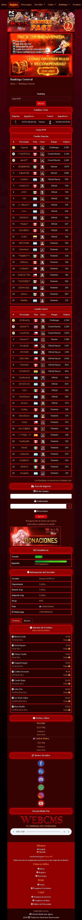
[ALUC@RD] (24, 428)
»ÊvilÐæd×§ (24, 320)
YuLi (24, 390)
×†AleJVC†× (24, 185)
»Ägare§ (24, 147)
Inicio (4, 4)
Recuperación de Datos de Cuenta (41, 521)
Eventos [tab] (16, 620)
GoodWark (24, 333)
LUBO (24, 236)
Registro (14, 4)
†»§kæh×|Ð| (24, 173)
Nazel (24, 422)
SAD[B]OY (24, 460)
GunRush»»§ (24, 377)
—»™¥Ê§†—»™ (24, 435)
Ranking (41, 94)
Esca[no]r (24, 345)
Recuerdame (42, 511)
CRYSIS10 (24, 352)
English (41, 849)
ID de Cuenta (41, 491)
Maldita (24, 300)
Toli (24, 198)
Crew (24, 211)
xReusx (24, 294)
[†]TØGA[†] (24, 287)
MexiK (24, 447)
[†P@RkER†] (24, 166)
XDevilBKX (24, 230)
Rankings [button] (63, 4)
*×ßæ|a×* (24, 224)
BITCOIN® (24, 243)
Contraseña (41, 501)
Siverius (24, 403)
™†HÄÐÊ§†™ (24, 281)
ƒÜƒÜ (24, 192)
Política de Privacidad (41, 904)
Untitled (24, 179)
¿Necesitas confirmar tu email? (41, 524)
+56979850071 (46, 612)
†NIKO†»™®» (24, 275)
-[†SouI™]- (24, 326)
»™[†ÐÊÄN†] (24, 154)
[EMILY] (24, 466)
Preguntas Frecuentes (41, 888)
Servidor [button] (39, 4)
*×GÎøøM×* (24, 268)
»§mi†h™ (24, 160)
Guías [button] (51, 4)
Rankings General (27, 84)
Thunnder (24, 365)
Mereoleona (24, 416)
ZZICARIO (24, 358)
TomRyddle (24, 441)
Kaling (24, 409)
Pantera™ (24, 339)
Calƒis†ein (24, 454)
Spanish (41, 852)
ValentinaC (24, 249)
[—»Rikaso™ (24, 205)
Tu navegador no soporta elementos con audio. (41, 831)
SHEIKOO (24, 217)
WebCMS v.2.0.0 (41, 911)
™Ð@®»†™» (24, 256)
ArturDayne (24, 396)
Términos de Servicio (41, 897)
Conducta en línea (41, 901)
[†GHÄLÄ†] (24, 384)
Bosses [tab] (27, 620)
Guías (41, 885)
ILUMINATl (24, 371)
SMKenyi (24, 262)
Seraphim (24, 473)
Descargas (26, 4)
